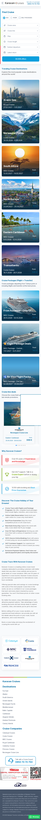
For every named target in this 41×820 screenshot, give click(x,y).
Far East (5, 691)
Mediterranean (8, 707)
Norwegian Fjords (9, 704)
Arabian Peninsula (9, 720)
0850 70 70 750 (33, 4)
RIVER (15, 17)
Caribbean (6, 714)
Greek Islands (7, 701)
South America (8, 697)
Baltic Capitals (8, 710)
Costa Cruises (8, 736)
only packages (26, 17)
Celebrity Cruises (9, 746)
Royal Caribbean (9, 743)
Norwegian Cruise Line (11, 752)
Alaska (5, 694)
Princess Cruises (8, 749)
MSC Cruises (7, 739)
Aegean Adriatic (8, 717)
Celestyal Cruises (9, 733)
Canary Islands (8, 723)
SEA (7, 17)
